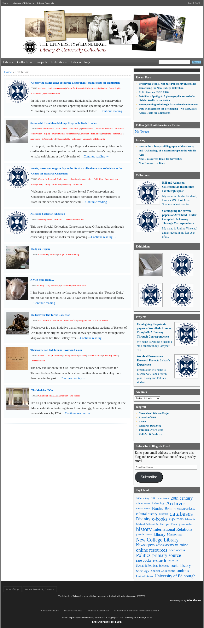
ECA (54, 395)
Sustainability (64, 139)
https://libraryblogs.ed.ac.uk (107, 621)
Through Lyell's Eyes (151, 429)
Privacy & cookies (73, 610)
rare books (35, 139)
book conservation (56, 88)
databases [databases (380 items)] (181, 513)
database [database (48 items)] (163, 513)
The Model (75, 395)
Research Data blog (150, 425)
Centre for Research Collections (80, 88)
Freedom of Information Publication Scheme (136, 610)
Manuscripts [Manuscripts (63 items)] (174, 534)
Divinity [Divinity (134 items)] (143, 519)
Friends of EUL (148, 417)
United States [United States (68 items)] (144, 576)
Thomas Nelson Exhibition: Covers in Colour (56, 349)
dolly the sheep (53, 285)
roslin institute (79, 285)
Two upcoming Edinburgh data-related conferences (168, 104)
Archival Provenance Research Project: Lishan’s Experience (153, 360)
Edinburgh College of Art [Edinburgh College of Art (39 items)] (147, 524)
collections (74, 179)
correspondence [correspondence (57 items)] (186, 508)
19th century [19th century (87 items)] (160, 498)
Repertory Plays (110, 355)
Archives (42, 88)
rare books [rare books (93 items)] (143, 560)
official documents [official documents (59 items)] (167, 544)
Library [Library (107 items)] (159, 534)
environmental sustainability (65, 133)
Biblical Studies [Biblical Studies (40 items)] (143, 508)
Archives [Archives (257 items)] (176, 503)
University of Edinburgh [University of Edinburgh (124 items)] (175, 576)
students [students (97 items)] (183, 571)
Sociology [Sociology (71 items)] (142, 571)
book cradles (61, 128)
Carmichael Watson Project (154, 413)
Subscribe (149, 477)
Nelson (82, 355)
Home (5, 3)
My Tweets (142, 131)
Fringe (61, 254)
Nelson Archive (94, 355)
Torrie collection (100, 320)
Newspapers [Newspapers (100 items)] (145, 545)
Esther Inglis (115, 88)
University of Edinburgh (23, 3)
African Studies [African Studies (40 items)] (143, 503)
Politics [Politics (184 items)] (143, 555)
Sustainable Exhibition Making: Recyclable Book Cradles (63, 122)
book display (75, 128)
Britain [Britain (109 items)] (170, 508)
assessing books (44, 219)
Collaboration (44, 395)
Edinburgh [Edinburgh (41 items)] (190, 519)
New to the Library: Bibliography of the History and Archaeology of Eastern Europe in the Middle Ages (167, 150)
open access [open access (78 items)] (177, 550)
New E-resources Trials (152, 163)
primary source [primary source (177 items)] (166, 555)
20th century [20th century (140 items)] (182, 498)
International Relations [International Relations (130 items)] (172, 529)
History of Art (70, 320)
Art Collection (44, 320)
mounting (106, 133)
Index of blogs (80, 62)
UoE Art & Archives (150, 433)
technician (76, 139)
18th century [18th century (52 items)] (143, 498)
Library (8, 62)
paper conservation (51, 93)
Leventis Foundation (74, 219)
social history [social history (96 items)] (181, 565)
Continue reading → (113, 111)
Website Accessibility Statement (39, 589)
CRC (48, 355)
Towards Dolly (73, 254)
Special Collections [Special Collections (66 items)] (163, 570)
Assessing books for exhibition (47, 213)
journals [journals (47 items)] (140, 534)
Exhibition (36, 93)
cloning (40, 285)
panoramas (118, 133)
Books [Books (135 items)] (157, 508)
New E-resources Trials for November (160, 158)
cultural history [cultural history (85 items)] (146, 514)
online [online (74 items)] (184, 545)
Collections (24, 62)
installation (96, 133)
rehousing (66, 184)
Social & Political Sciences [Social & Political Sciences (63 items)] (152, 565)
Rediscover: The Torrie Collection (50, 314)
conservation (36, 133)
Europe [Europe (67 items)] (164, 524)
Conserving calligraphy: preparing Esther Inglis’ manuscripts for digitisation (75, 82)
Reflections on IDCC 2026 (154, 92)
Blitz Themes (194, 600)
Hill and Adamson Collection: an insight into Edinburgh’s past (178, 187)
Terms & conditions (49, 610)
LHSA (142, 421)
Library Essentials (45, 3)
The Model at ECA (42, 390)
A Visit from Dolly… (42, 279)
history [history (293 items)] (144, 529)
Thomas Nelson (37, 360)
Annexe (40, 355)
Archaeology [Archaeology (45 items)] (158, 503)
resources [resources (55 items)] (173, 560)
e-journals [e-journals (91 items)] (176, 519)
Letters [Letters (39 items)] (149, 534)
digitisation (102, 88)
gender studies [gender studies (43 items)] (185, 524)
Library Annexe (70, 355)
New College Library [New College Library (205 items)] (157, 539)
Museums (56, 184)
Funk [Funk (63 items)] (174, 524)
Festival (53, 254)
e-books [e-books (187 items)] (159, 519)
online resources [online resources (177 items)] (151, 550)
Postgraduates (84, 320)
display (47, 133)
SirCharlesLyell (49, 139)
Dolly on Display (40, 248)
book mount (87, 128)
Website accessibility (98, 610)
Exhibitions (58, 62)
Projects (41, 62)
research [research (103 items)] (159, 560)
